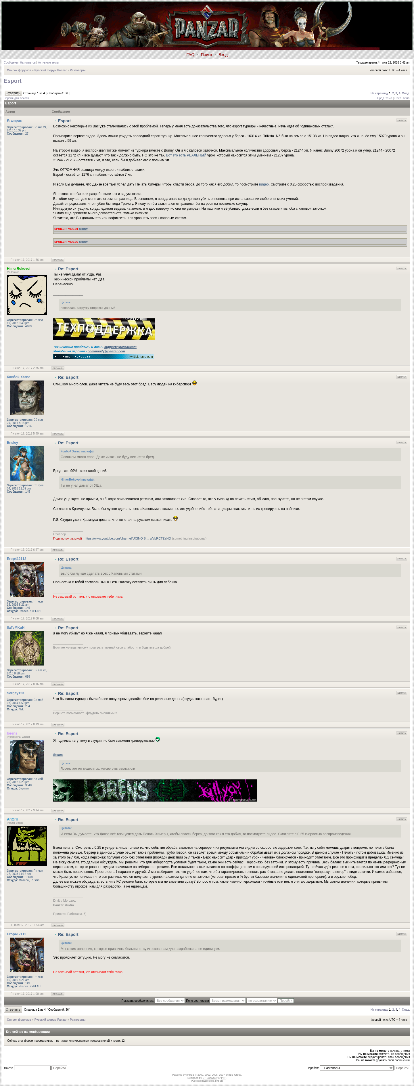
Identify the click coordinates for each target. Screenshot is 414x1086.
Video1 (71, 228)
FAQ (190, 54)
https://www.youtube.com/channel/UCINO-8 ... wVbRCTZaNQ (128, 538)
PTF (223, 1078)
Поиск (206, 54)
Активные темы (48, 62)
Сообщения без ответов (20, 62)
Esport (13, 81)
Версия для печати (16, 98)
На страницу (379, 93)
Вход (223, 54)
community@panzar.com (106, 351)
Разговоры (77, 70)
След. (406, 93)
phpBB (190, 1074)
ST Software (210, 1078)
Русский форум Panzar (50, 70)
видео (264, 184)
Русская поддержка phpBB (207, 1080)
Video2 (71, 241)
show (83, 228)
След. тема (401, 98)
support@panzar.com (120, 347)
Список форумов (19, 70)
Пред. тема (384, 98)
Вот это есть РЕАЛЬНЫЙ (186, 155)
